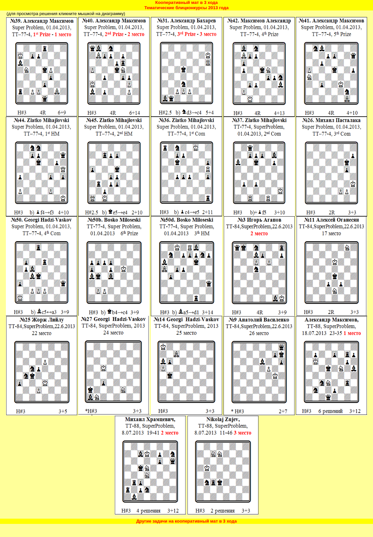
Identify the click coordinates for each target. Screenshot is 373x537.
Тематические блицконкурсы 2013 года (186, 7)
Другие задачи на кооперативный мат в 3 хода (186, 521)
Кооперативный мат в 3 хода (186, 2)
